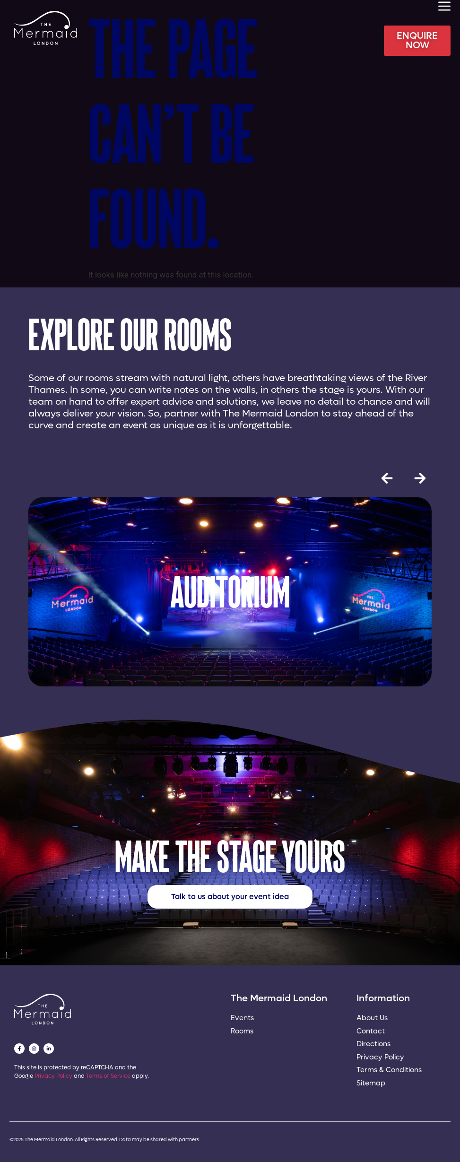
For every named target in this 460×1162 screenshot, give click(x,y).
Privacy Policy (53, 1076)
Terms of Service (108, 1076)
